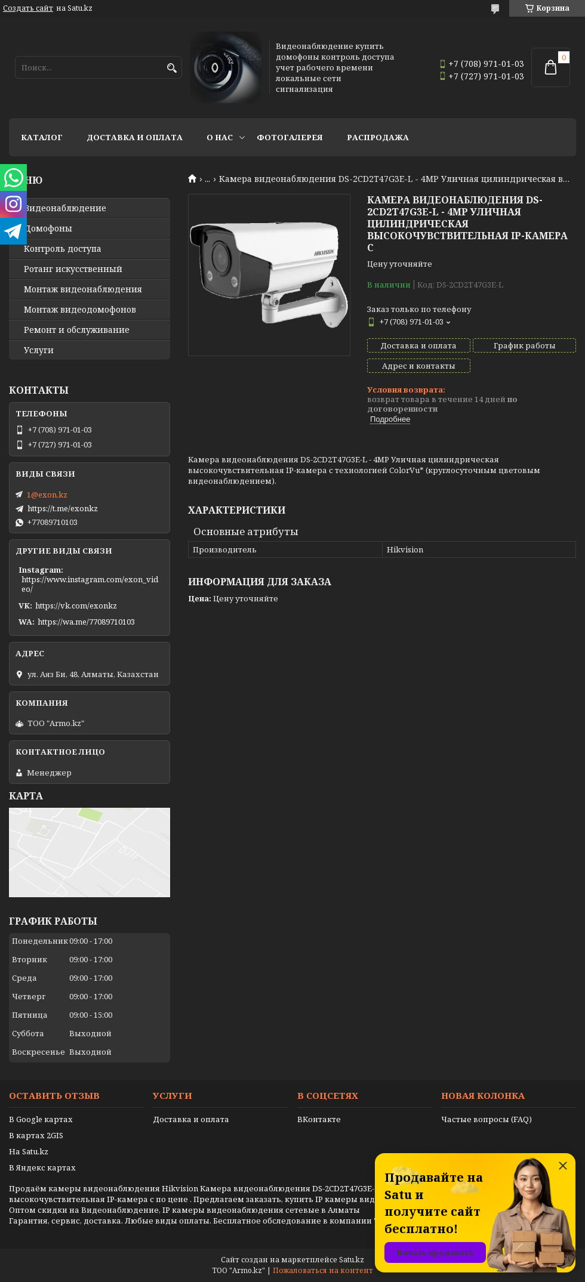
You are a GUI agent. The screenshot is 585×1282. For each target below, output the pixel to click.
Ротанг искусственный (73, 269)
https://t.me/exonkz (62, 508)
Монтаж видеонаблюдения (83, 289)
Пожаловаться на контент (323, 1270)
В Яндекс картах (42, 1167)
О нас (220, 137)
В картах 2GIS (36, 1135)
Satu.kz (351, 1260)
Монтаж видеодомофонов (80, 309)
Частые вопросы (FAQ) (486, 1119)
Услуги (39, 350)
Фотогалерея (290, 137)
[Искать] (171, 68)
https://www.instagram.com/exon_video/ (89, 584)
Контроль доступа (62, 248)
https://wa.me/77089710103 (86, 621)
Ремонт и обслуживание (77, 330)
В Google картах (41, 1119)
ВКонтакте (319, 1119)
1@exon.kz (47, 494)
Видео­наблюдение (65, 208)
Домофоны (48, 228)
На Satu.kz (28, 1151)
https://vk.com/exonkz (76, 605)
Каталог (42, 137)
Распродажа (378, 137)
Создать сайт (28, 8)
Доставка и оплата (135, 137)
